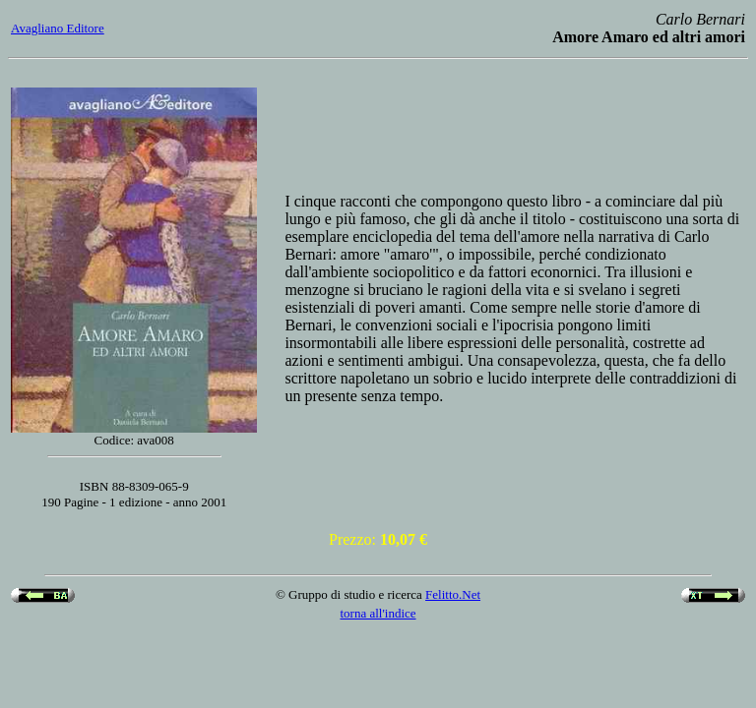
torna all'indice (377, 613)
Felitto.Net (452, 594)
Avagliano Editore (57, 28)
